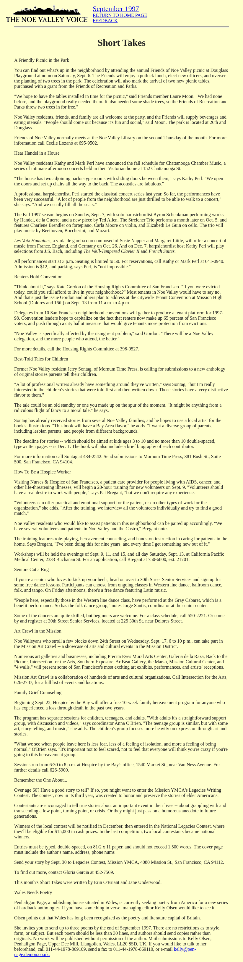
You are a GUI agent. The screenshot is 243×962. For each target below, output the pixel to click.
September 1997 (116, 8)
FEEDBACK (105, 20)
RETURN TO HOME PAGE (120, 15)
